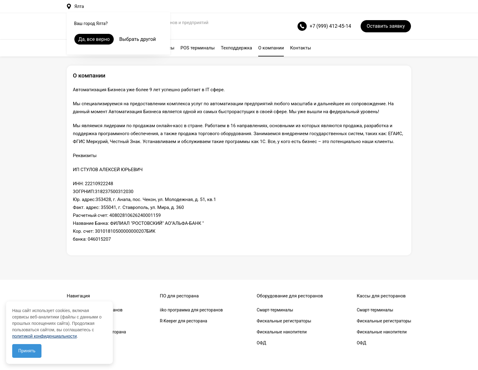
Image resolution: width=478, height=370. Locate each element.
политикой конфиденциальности (44, 336)
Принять (26, 350)
